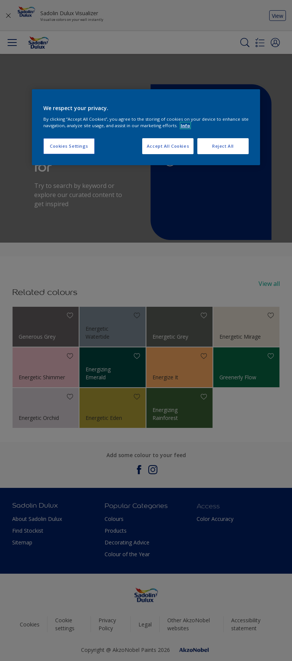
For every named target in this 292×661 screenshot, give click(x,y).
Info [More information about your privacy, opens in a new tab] (185, 125)
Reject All (223, 146)
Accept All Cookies (168, 146)
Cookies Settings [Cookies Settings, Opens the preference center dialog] (69, 146)
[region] (146, 127)
